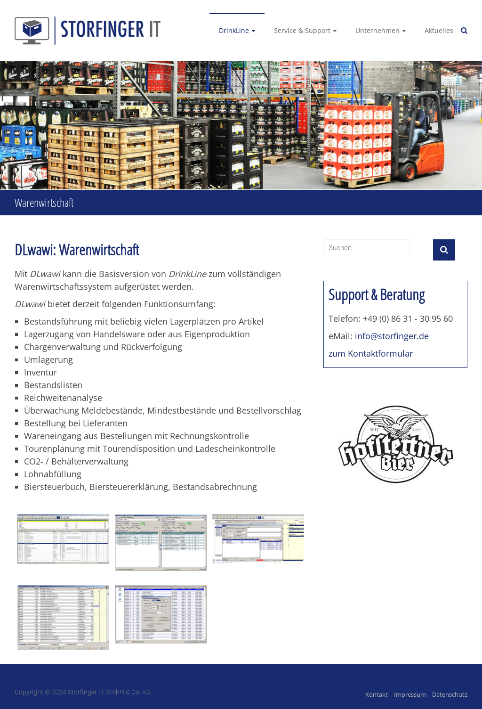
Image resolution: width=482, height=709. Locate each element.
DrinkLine (234, 30)
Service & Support (302, 30)
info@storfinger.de (392, 336)
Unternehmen (377, 30)
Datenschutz (449, 694)
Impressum (410, 694)
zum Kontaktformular (371, 353)
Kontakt (376, 694)
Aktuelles (439, 30)
